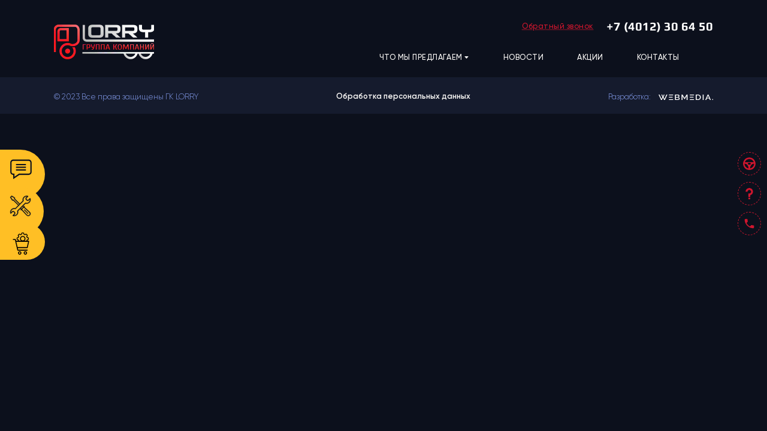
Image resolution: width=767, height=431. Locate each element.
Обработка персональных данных (403, 96)
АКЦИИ (590, 57)
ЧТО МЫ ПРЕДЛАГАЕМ (424, 57)
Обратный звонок (558, 26)
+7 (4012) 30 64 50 (659, 26)
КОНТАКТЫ (658, 57)
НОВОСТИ (523, 57)
